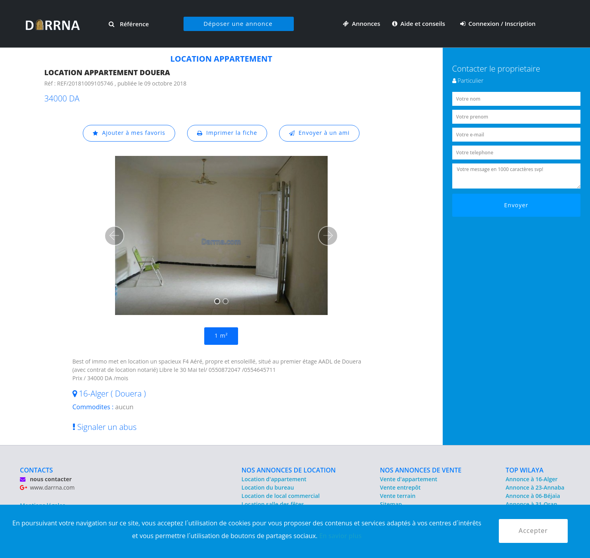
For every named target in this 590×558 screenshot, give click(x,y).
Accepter (533, 531)
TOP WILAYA (524, 470)
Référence (129, 24)
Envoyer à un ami (319, 133)
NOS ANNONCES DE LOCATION (289, 470)
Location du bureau (268, 487)
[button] (114, 236)
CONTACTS (36, 470)
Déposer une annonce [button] (237, 23)
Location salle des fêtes (273, 504)
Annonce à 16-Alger (531, 479)
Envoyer (516, 205)
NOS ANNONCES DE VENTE (420, 470)
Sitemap (391, 504)
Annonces (361, 23)
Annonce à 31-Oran (531, 504)
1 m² (221, 336)
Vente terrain (398, 496)
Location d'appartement (274, 479)
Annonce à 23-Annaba (535, 487)
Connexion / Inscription (498, 23)
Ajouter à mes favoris (129, 133)
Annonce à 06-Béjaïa (533, 496)
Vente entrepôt (400, 487)
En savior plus (340, 535)
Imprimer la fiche (227, 133)
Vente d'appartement (408, 479)
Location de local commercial (281, 496)
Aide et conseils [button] (419, 23)
